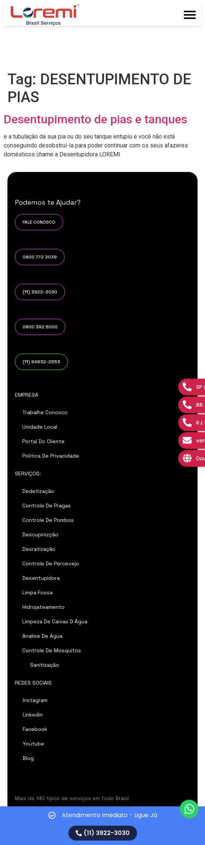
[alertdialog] (102, 825)
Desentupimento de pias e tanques (95, 119)
